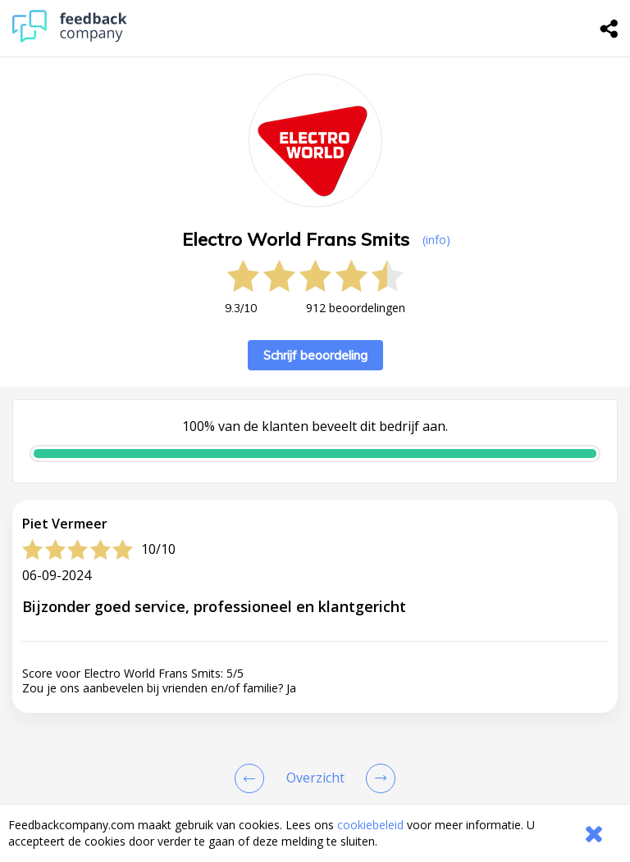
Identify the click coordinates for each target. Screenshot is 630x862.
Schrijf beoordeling (315, 355)
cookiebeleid (370, 825)
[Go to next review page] (377, 778)
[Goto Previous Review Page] (253, 778)
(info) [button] (436, 239)
